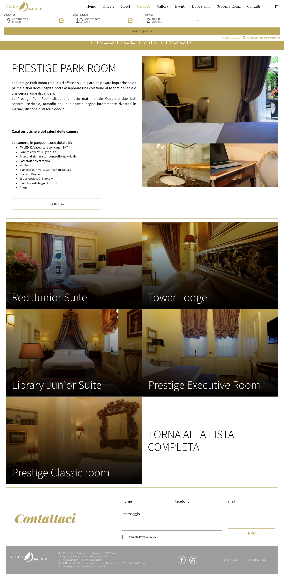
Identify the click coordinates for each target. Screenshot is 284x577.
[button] (41, 20)
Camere (140, 6)
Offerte (105, 6)
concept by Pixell (256, 562)
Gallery (159, 6)
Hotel (122, 6)
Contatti (250, 6)
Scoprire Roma (225, 6)
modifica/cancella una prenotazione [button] (258, 26)
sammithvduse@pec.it (94, 569)
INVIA (252, 528)
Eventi (177, 6)
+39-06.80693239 (70, 562)
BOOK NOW (31, 207)
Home (88, 6)
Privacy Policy (147, 540)
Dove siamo (198, 6)
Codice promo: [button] (227, 26)
